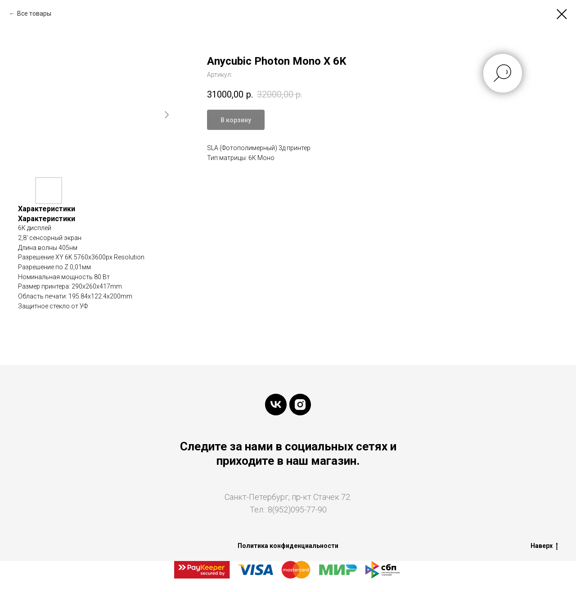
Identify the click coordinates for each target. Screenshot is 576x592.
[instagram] (300, 404)
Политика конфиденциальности (288, 545)
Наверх (544, 546)
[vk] (276, 404)
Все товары (34, 13)
